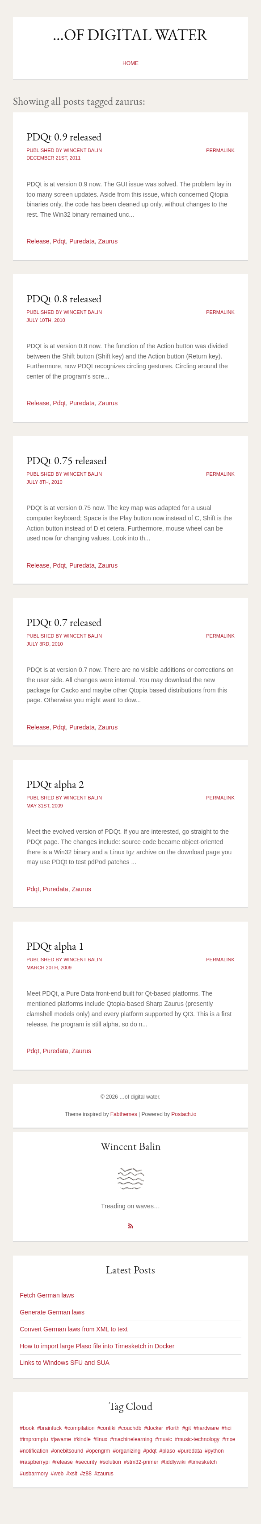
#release (62, 1462)
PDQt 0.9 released (63, 137)
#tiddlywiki (173, 1462)
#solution (110, 1462)
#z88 (86, 1473)
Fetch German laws (47, 1295)
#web (57, 1473)
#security (86, 1462)
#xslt (71, 1473)
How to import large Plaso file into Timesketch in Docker (97, 1346)
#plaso (167, 1451)
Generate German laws (52, 1312)
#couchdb (129, 1428)
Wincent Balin (131, 1146)
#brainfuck (49, 1428)
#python (214, 1451)
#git (186, 1428)
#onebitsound (67, 1451)
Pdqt (59, 241)
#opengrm (98, 1451)
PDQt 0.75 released (66, 460)
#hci (227, 1428)
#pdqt (149, 1451)
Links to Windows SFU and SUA (64, 1362)
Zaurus (108, 241)
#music (163, 1439)
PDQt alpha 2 (55, 784)
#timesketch (202, 1462)
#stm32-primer (141, 1462)
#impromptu (34, 1439)
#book (27, 1428)
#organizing (126, 1451)
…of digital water (130, 34)
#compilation (79, 1428)
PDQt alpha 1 (55, 946)
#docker (153, 1428)
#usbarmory (34, 1473)
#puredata (190, 1451)
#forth (173, 1428)
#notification (34, 1451)
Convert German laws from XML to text (73, 1329)
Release (37, 241)
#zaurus (104, 1473)
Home (130, 63)
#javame (61, 1439)
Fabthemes (123, 1114)
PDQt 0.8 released (63, 298)
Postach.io (183, 1114)
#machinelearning (131, 1439)
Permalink (220, 150)
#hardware (206, 1428)
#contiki (106, 1428)
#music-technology (197, 1439)
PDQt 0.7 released (63, 622)
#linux (100, 1439)
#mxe (228, 1439)
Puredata (82, 241)
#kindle (82, 1439)
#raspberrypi (35, 1462)
